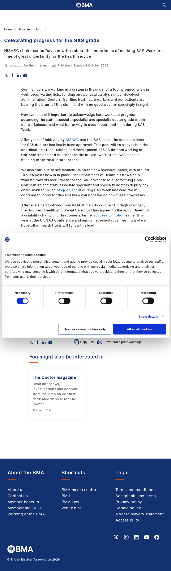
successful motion (109, 215)
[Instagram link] (127, 538)
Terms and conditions (135, 489)
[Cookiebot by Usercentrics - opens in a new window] (147, 239)
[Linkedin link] (137, 538)
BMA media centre (78, 489)
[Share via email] (25, 75)
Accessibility (127, 520)
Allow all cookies (139, 329)
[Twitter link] (116, 538)
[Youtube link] (147, 538)
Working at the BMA (26, 514)
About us (16, 489)
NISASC (72, 139)
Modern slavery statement (139, 514)
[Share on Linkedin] (19, 75)
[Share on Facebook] (12, 75)
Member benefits (23, 502)
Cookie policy (128, 508)
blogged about (69, 190)
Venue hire (71, 508)
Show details (148, 316)
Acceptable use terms (135, 495)
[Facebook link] (156, 538)
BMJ (65, 495)
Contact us (18, 495)
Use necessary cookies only (85, 329)
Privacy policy (128, 502)
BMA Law (70, 502)
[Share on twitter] (6, 75)
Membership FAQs (25, 508)
